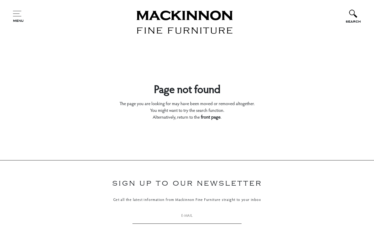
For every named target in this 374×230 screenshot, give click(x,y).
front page (211, 117)
